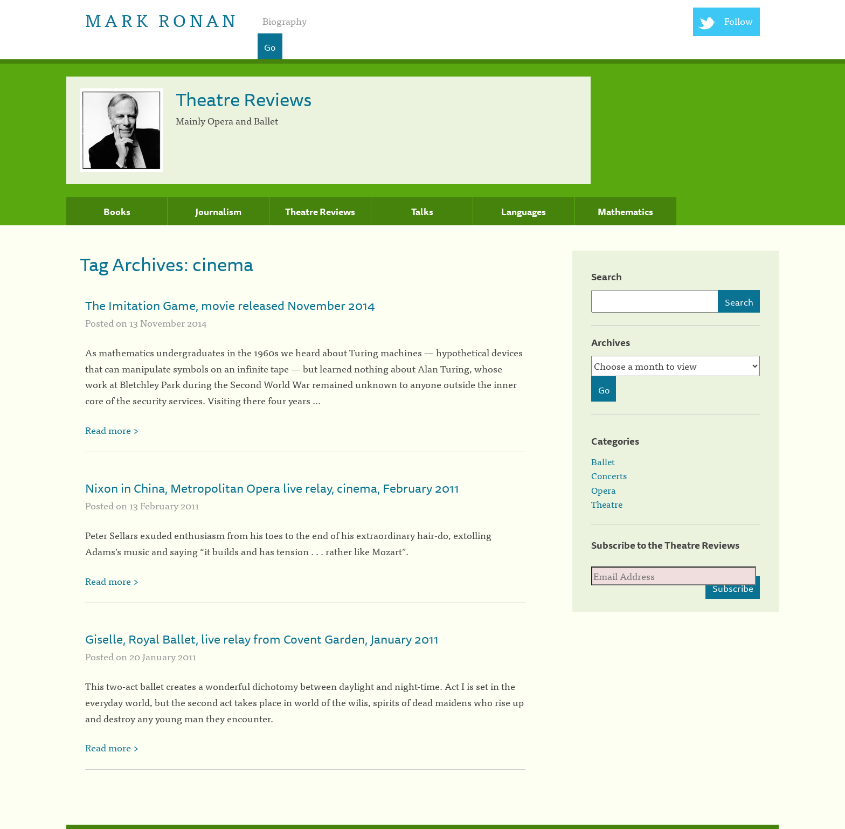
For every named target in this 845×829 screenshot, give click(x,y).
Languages (523, 212)
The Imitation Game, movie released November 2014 (230, 305)
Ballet (603, 461)
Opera (603, 490)
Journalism (218, 212)
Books (116, 212)
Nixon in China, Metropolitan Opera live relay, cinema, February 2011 (272, 488)
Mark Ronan (162, 19)
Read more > (111, 430)
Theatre (606, 504)
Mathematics (625, 212)
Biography (284, 21)
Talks (422, 212)
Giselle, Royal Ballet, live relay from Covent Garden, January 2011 (262, 639)
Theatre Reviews (320, 212)
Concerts (609, 475)
